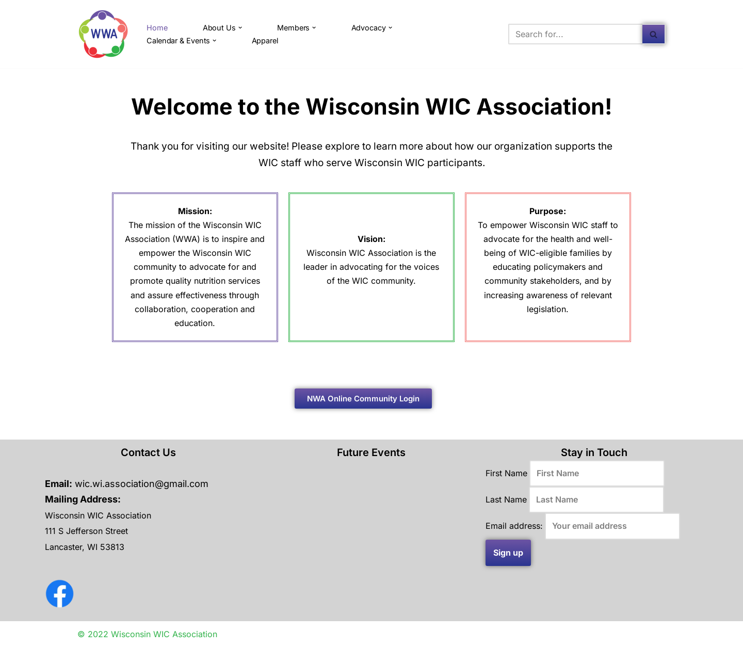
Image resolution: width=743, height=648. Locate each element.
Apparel (265, 40)
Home (157, 27)
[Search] (575, 34)
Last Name (506, 499)
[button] (240, 27)
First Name (506, 473)
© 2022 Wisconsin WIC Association (147, 634)
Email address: (514, 526)
